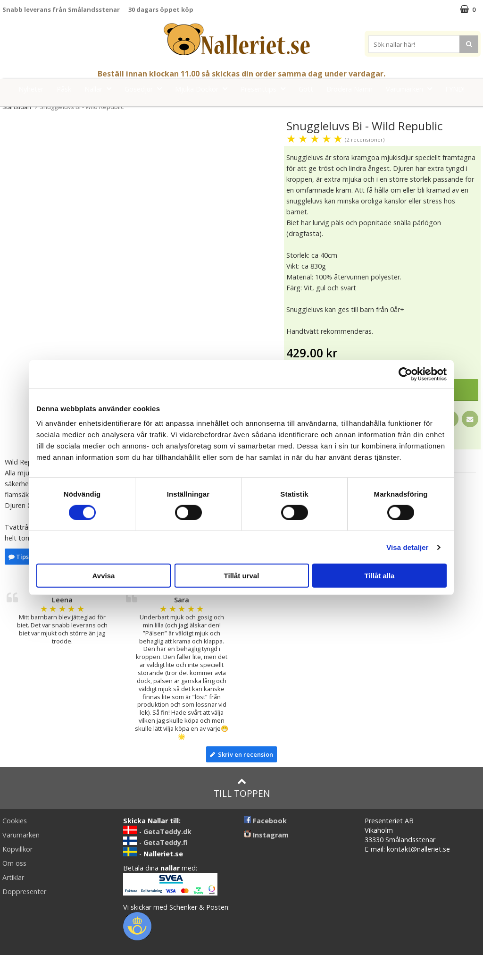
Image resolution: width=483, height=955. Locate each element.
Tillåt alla (380, 576)
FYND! (455, 89)
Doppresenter (24, 891)
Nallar (100, 88)
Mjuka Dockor (204, 88)
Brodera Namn (349, 89)
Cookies (14, 820)
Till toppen (242, 788)
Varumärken (412, 88)
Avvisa (103, 576)
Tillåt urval (241, 576)
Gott (306, 89)
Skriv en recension (241, 754)
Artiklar (13, 877)
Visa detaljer (407, 547)
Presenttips (266, 88)
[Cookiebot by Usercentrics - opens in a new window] (405, 374)
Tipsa (20, 556)
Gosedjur (146, 88)
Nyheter (30, 89)
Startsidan (16, 106)
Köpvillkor (17, 849)
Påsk (64, 89)
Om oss (14, 863)
